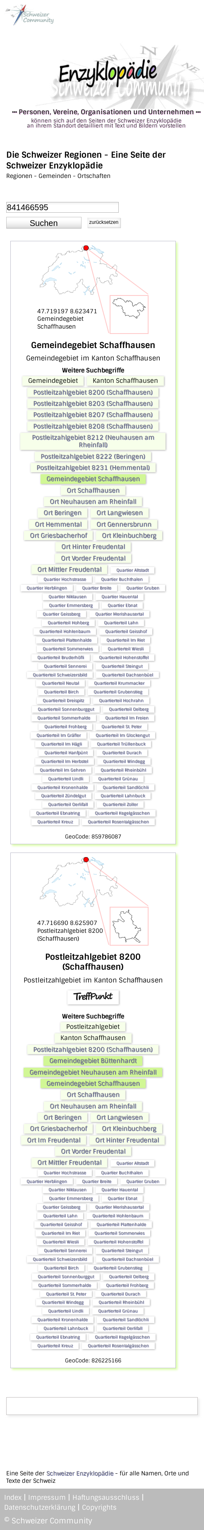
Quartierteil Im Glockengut (122, 735)
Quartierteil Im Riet (125, 640)
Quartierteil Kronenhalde (62, 787)
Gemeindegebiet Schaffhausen (93, 479)
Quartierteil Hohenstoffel (124, 657)
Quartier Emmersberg (71, 605)
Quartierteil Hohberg (68, 622)
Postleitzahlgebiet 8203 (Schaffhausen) (93, 403)
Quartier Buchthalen (122, 579)
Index (13, 1497)
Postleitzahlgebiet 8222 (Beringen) (93, 456)
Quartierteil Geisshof (125, 631)
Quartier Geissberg (61, 614)
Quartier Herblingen (46, 588)
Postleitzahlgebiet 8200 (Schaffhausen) (93, 392)
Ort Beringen (62, 513)
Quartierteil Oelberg (129, 709)
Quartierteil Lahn (121, 622)
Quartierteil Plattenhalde (66, 640)
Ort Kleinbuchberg (129, 535)
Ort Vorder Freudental (93, 558)
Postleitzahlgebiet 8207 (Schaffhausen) (93, 415)
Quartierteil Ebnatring (58, 813)
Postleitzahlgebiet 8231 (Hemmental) (93, 468)
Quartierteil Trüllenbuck (121, 744)
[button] (44, 223)
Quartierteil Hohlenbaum (64, 631)
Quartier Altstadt (132, 570)
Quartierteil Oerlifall (68, 804)
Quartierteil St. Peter (121, 726)
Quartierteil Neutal (60, 683)
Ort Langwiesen (119, 513)
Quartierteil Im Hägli (61, 744)
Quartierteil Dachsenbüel (127, 674)
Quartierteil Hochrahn (121, 700)
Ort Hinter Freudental (93, 547)
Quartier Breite (96, 588)
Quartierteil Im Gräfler (58, 735)
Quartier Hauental (119, 596)
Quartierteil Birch (61, 691)
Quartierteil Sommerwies (68, 648)
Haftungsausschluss (105, 1497)
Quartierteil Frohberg (65, 726)
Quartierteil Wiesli (126, 648)
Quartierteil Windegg (124, 761)
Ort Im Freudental (53, 1140)
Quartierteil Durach (122, 752)
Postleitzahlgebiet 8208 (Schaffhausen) (93, 426)
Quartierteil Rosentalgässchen (118, 821)
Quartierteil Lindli (65, 778)
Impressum (47, 1497)
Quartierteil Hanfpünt (65, 752)
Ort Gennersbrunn (123, 524)
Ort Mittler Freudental (69, 569)
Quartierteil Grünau (118, 778)
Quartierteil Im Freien (127, 718)
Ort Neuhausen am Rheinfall (93, 501)
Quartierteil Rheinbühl (123, 770)
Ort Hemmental (58, 524)
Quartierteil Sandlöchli (126, 787)
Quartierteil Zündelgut (63, 795)
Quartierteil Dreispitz (63, 700)
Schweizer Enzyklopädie (79, 1473)
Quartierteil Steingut (121, 666)
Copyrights (99, 1507)
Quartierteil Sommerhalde (63, 718)
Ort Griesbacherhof (58, 535)
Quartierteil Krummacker (119, 683)
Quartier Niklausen (67, 596)
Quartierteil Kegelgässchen (122, 813)
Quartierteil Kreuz (55, 821)
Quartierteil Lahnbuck (123, 795)
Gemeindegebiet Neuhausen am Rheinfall (92, 1072)
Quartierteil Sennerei (65, 666)
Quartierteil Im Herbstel (64, 761)
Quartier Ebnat (122, 605)
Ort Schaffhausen (93, 490)
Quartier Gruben (142, 588)
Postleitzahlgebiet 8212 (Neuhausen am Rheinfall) (93, 441)
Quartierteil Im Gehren (63, 770)
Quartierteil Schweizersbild (60, 674)
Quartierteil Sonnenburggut (66, 709)
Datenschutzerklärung (39, 1507)
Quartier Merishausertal (119, 614)
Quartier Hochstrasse (64, 579)
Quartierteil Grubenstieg (118, 691)
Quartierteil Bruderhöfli (60, 657)
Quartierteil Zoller (120, 804)
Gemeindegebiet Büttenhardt (93, 1061)
